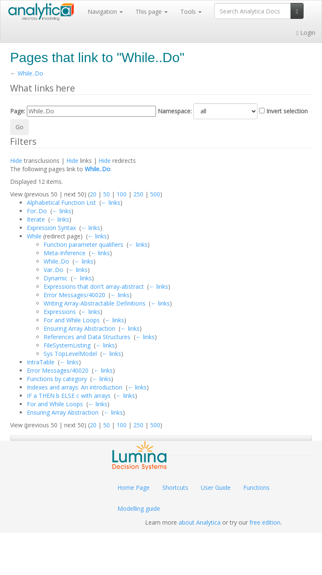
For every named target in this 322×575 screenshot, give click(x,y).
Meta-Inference (65, 253)
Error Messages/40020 (74, 295)
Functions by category (57, 379)
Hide (16, 161)
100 (122, 194)
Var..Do (53, 270)
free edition (264, 522)
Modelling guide (138, 508)
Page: (17, 111)
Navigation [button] (105, 12)
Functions (256, 487)
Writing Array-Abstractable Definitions (94, 303)
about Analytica (200, 522)
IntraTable (41, 362)
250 (138, 194)
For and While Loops (72, 320)
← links (110, 202)
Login (305, 33)
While (34, 236)
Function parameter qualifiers (83, 244)
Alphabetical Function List (61, 202)
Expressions (60, 312)
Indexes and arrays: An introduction (74, 387)
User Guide (216, 487)
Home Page (133, 487)
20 (93, 194)
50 (106, 194)
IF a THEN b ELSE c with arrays (69, 396)
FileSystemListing (67, 345)
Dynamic (56, 278)
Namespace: (175, 111)
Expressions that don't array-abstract (94, 286)
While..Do (30, 73)
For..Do (37, 211)
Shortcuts (175, 487)
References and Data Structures (87, 337)
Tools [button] (191, 12)
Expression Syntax (51, 228)
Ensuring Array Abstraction (79, 328)
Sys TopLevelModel (70, 354)
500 (155, 194)
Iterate (36, 219)
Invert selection (287, 111)
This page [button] (151, 12)
